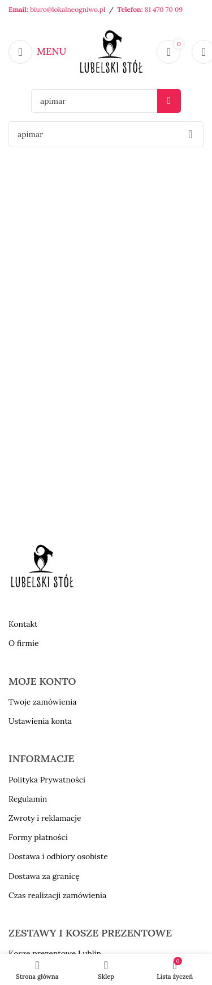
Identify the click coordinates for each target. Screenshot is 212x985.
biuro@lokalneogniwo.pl (67, 9)
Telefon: (130, 9)
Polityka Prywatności (46, 780)
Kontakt (23, 624)
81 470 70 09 (164, 9)
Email (17, 9)
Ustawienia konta (40, 721)
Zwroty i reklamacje (44, 818)
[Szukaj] (106, 101)
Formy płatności (38, 837)
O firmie (23, 643)
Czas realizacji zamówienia (57, 895)
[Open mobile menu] (37, 52)
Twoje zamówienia (42, 702)
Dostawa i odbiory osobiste (58, 856)
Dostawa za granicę (44, 876)
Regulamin (27, 799)
